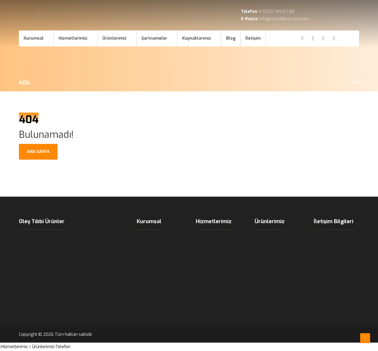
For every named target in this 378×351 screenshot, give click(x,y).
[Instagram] (313, 38)
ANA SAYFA (38, 151)
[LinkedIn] (334, 38)
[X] (323, 38)
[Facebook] (302, 38)
